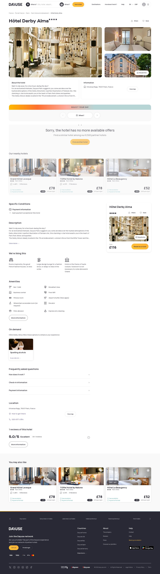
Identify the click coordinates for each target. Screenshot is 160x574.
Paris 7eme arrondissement (40, 13)
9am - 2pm (15, 482)
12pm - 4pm (65, 482)
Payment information (49, 390)
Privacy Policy (140, 567)
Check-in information (49, 382)
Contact (131, 532)
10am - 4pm (112, 482)
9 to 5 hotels (136, 519)
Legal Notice (129, 567)
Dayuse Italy (81, 541)
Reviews (105, 536)
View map (133, 89)
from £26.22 (15, 358)
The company (107, 532)
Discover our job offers (109, 544)
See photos (142, 73)
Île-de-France (19, 13)
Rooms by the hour (114, 519)
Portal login (26, 548)
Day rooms (23, 519)
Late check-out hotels (68, 519)
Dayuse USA (81, 537)
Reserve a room (140, 246)
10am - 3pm (28, 482)
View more (14, 243)
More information (18, 318)
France (11, 13)
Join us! (13, 548)
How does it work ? (111, 4)
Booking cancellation (135, 540)
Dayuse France (81, 533)
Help (122, 4)
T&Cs (149, 567)
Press (104, 540)
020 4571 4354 (16, 419)
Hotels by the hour (91, 519)
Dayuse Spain (81, 545)
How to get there (17, 414)
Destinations (96, 4)
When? (80, 115)
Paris (27, 13)
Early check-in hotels (46, 519)
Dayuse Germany (82, 549)
